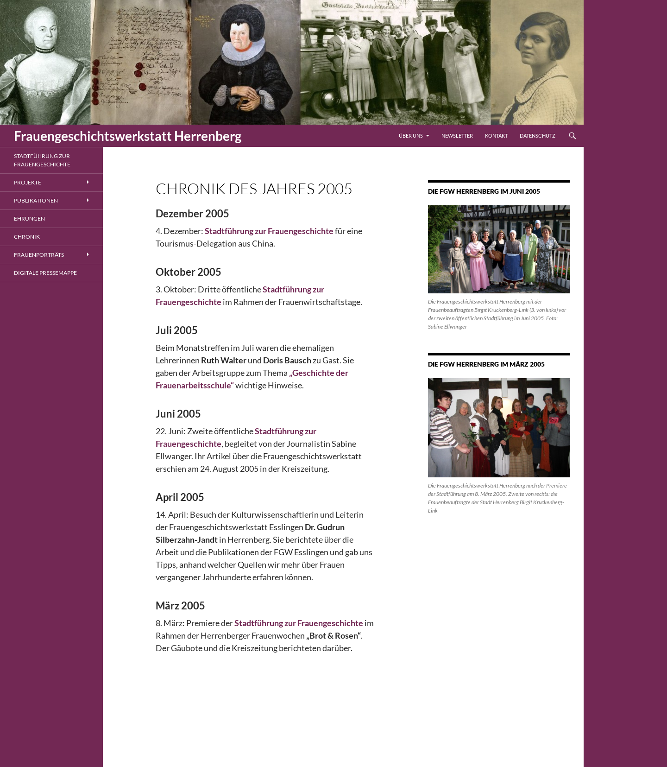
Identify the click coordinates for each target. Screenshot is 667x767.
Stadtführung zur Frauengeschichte (42, 160)
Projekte (27, 182)
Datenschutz (537, 136)
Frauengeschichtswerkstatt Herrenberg (127, 136)
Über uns (411, 136)
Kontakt (496, 136)
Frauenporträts (39, 254)
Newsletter (457, 136)
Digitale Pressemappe (45, 272)
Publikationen (36, 200)
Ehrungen (29, 218)
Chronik (27, 236)
